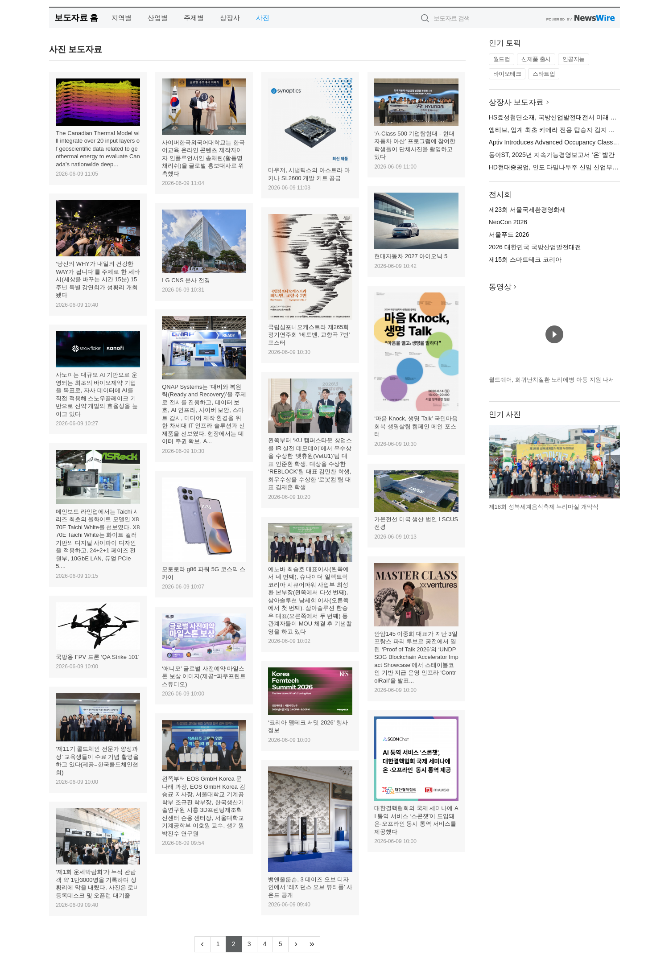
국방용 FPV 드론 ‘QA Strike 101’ (97, 657)
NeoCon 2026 (508, 222)
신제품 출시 (536, 59)
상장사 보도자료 (516, 102)
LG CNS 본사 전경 (186, 280)
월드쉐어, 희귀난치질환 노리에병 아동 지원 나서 (552, 379)
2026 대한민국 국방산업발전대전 (535, 247)
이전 (496, 462)
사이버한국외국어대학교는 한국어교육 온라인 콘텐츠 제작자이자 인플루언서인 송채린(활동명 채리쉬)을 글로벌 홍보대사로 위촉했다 (203, 158)
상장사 (230, 17)
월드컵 (501, 59)
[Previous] (202, 944)
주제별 (194, 17)
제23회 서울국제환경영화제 (527, 209)
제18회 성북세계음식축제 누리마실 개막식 (544, 506)
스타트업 (544, 73)
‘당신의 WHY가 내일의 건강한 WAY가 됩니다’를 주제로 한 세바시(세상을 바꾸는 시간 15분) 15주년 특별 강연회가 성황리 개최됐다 (98, 279)
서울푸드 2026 (509, 234)
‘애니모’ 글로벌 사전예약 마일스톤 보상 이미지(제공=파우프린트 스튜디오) (204, 676)
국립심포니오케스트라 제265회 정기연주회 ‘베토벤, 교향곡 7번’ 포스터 (309, 335)
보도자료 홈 (76, 17)
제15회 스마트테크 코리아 (525, 259)
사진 (262, 17)
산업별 (158, 17)
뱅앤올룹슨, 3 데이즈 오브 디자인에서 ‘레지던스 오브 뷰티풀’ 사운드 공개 (310, 887)
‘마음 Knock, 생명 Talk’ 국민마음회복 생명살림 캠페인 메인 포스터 (416, 426)
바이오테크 (507, 73)
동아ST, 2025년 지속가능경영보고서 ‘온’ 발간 (552, 154)
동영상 (500, 287)
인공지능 (573, 59)
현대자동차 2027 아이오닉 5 (410, 256)
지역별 (122, 17)
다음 (613, 462)
